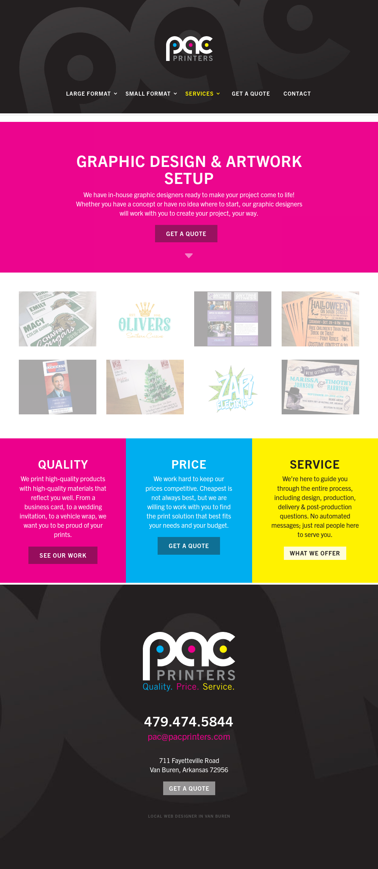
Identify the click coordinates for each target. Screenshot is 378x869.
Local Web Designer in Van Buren (189, 815)
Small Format (148, 102)
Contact (297, 102)
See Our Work (62, 555)
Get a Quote (251, 102)
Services (199, 102)
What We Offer (315, 553)
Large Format (88, 102)
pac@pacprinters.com (189, 736)
